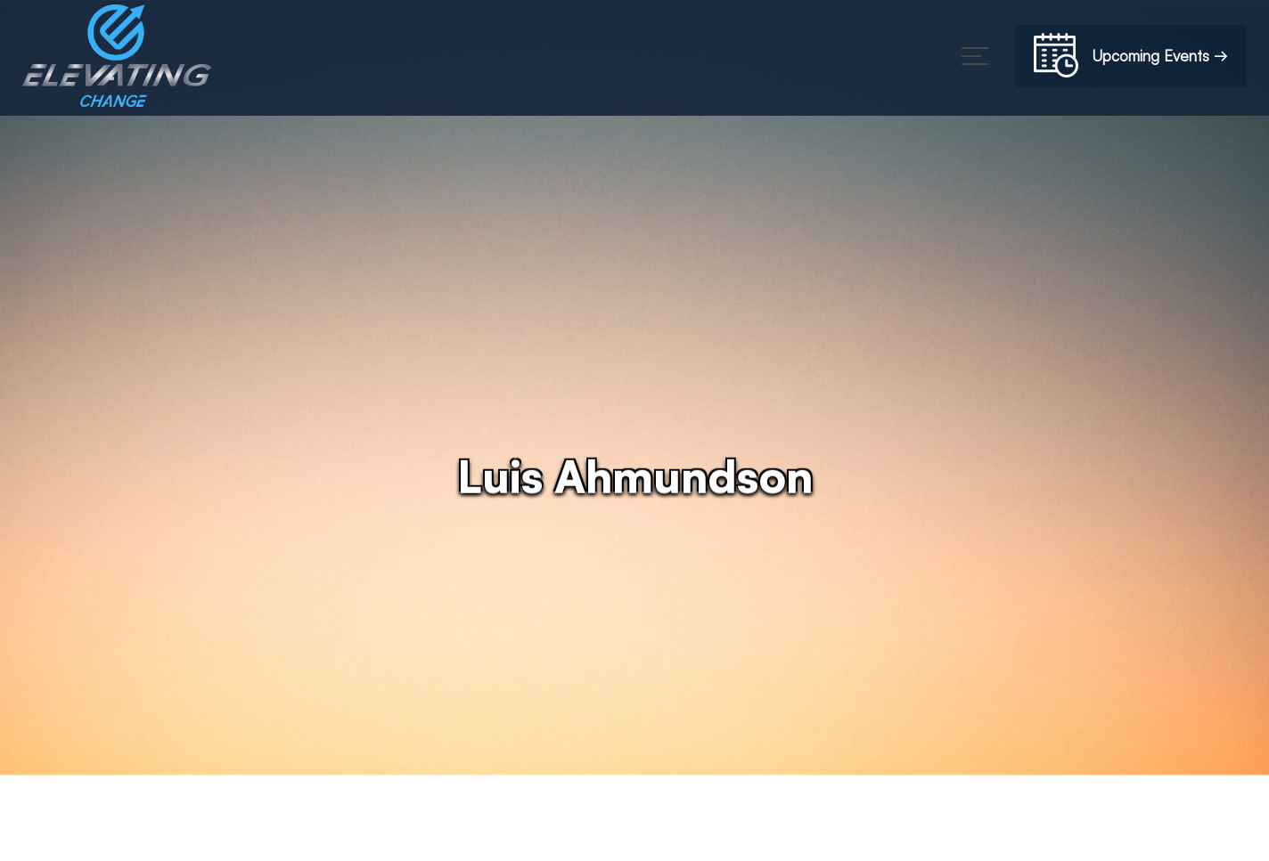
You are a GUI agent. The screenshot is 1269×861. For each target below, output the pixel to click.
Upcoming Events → (1131, 58)
